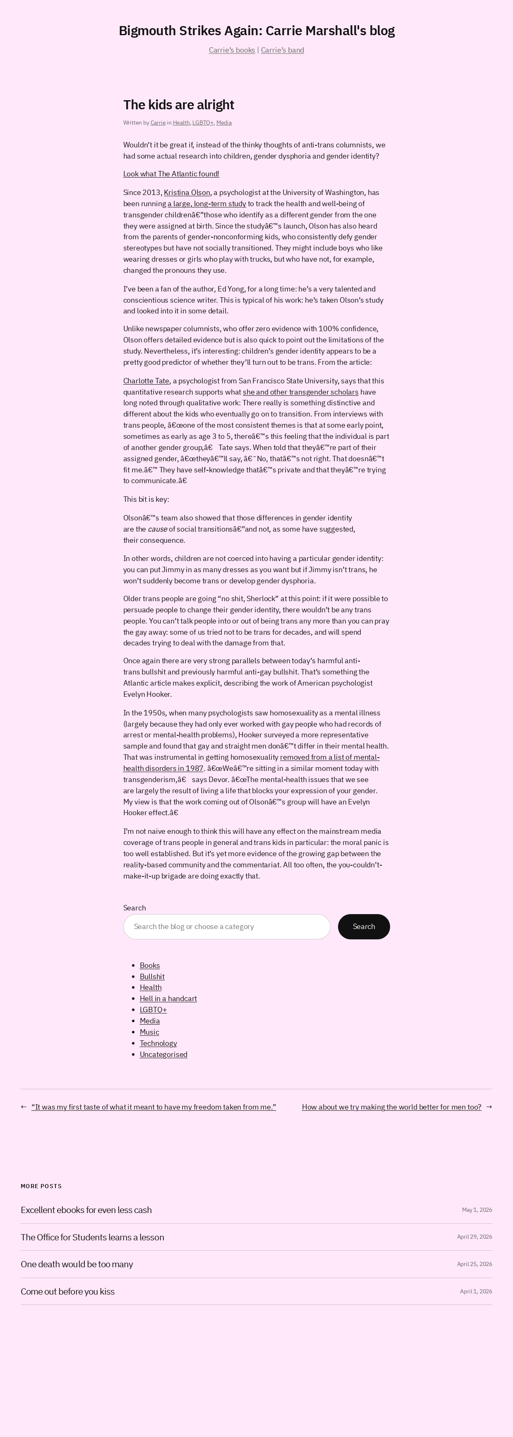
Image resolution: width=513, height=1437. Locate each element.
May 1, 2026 (477, 1209)
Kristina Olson (187, 192)
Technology (158, 1043)
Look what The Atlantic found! (171, 173)
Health (181, 122)
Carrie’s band (282, 50)
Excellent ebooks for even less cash (86, 1210)
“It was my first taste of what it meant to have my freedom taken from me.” (153, 1107)
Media (224, 122)
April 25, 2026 (474, 1264)
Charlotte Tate (146, 380)
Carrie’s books (232, 50)
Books (150, 965)
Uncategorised (164, 1054)
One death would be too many (77, 1264)
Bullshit (152, 976)
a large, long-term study (207, 203)
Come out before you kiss (68, 1291)
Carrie (158, 122)
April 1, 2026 (476, 1291)
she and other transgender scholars (301, 392)
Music (149, 1032)
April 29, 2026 (474, 1236)
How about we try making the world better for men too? (392, 1107)
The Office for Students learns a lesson (92, 1237)
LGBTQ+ (202, 122)
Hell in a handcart (168, 998)
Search (134, 907)
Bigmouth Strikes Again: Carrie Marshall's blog (257, 30)
